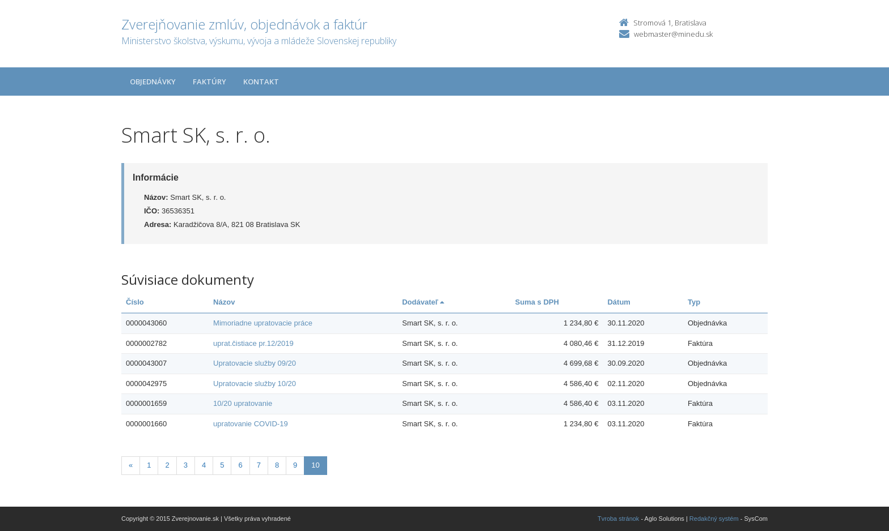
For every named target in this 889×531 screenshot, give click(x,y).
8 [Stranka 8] (277, 465)
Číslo (135, 302)
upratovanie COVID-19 (250, 423)
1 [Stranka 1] (149, 465)
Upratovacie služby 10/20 (254, 383)
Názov (224, 302)
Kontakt (261, 81)
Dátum (618, 302)
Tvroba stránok (618, 518)
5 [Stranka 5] (222, 465)
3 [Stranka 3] (186, 465)
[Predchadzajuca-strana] (130, 465)
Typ (694, 302)
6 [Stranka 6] (240, 465)
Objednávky (153, 81)
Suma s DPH (537, 302)
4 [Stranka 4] (204, 465)
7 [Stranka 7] (259, 465)
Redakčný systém (714, 518)
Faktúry (209, 81)
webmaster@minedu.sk (673, 34)
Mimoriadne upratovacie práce (262, 323)
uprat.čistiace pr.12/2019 (253, 343)
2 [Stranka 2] (167, 465)
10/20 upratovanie (242, 403)
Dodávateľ (423, 302)
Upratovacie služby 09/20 (254, 363)
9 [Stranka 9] (295, 465)
